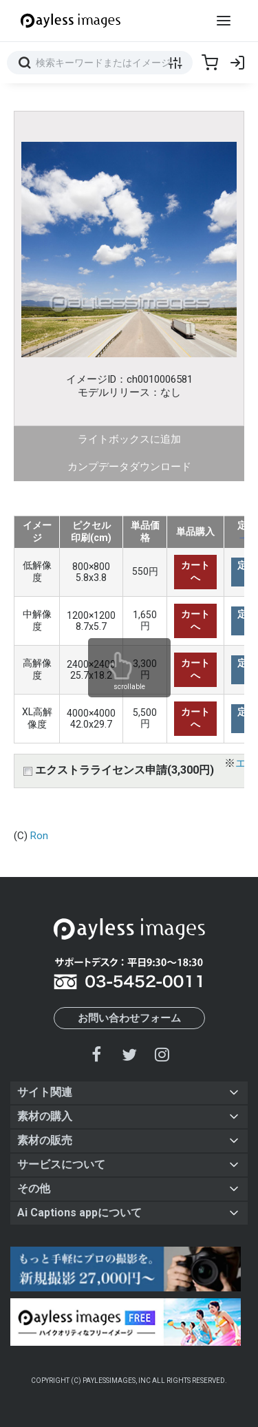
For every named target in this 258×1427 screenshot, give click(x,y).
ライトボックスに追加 (129, 439)
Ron (39, 835)
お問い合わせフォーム (129, 1018)
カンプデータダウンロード (129, 467)
